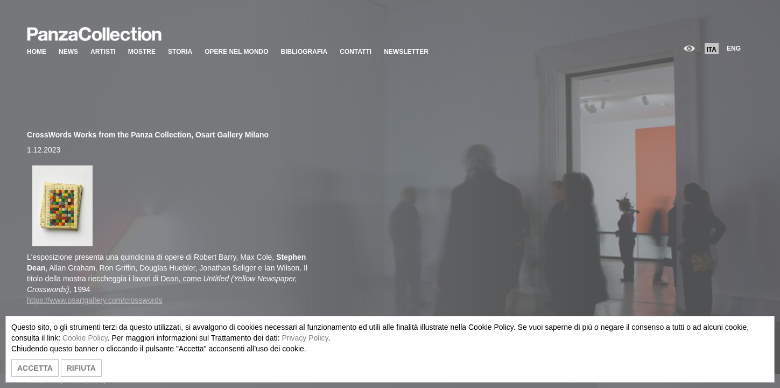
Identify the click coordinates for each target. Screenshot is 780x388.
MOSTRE (142, 52)
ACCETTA (35, 368)
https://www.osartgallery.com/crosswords (95, 300)
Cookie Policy (85, 338)
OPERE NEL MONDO (236, 52)
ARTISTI (103, 52)
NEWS (68, 52)
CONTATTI (355, 52)
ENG (734, 48)
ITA (711, 49)
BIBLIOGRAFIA (304, 52)
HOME (36, 52)
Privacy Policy (305, 338)
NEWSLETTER (406, 52)
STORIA (180, 52)
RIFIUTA (81, 368)
